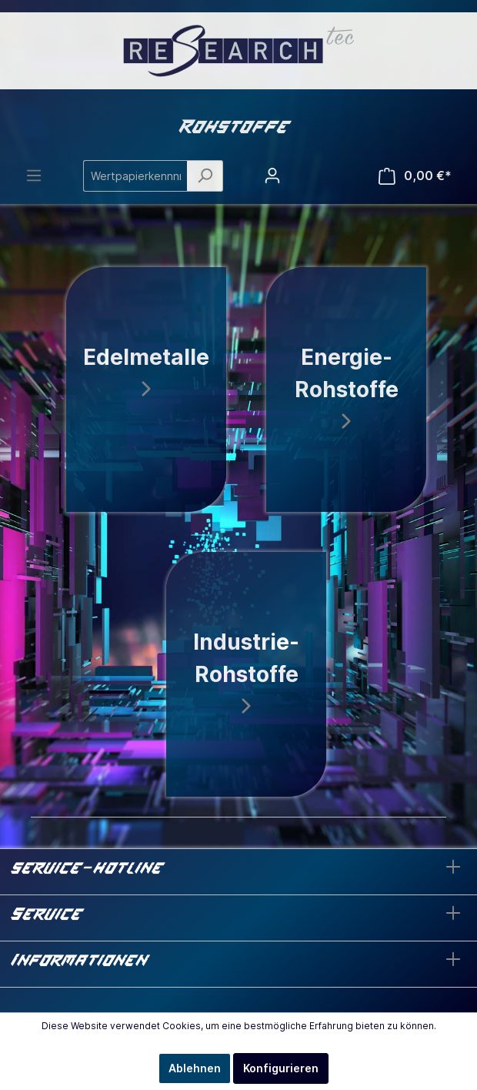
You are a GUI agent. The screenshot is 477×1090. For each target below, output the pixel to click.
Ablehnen (194, 1068)
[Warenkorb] (415, 176)
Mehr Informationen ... (238, 1039)
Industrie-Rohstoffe (246, 671)
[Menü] (33, 175)
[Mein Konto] (272, 175)
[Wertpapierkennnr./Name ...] (135, 176)
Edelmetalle (146, 370)
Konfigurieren (281, 1068)
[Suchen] (205, 176)
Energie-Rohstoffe (347, 387)
